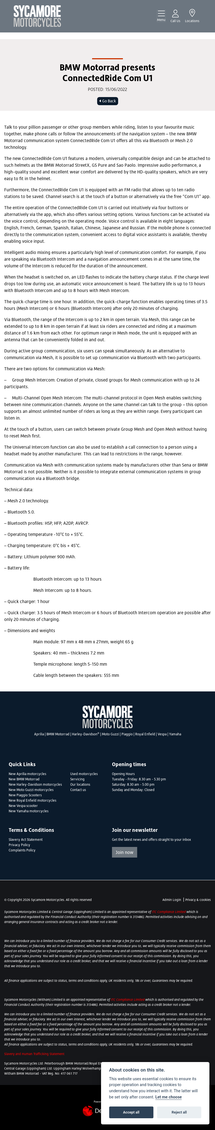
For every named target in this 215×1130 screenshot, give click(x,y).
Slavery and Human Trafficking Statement (34, 1054)
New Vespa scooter (23, 806)
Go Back (107, 101)
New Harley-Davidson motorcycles (35, 785)
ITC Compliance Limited (169, 912)
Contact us (78, 790)
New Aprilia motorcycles (27, 774)
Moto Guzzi (110, 734)
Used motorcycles (84, 774)
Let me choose (168, 1097)
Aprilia (39, 734)
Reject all (179, 1112)
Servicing (77, 779)
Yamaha (175, 734)
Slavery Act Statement (26, 840)
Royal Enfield (145, 734)
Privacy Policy (19, 845)
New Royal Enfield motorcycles (32, 800)
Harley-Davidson (85, 734)
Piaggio (127, 734)
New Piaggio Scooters (25, 795)
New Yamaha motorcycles (28, 811)
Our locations (80, 785)
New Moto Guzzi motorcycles (31, 790)
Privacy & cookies (198, 900)
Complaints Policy (22, 850)
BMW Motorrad (57, 734)
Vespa (162, 734)
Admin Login (171, 900)
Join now (125, 852)
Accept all (131, 1112)
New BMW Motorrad (24, 779)
